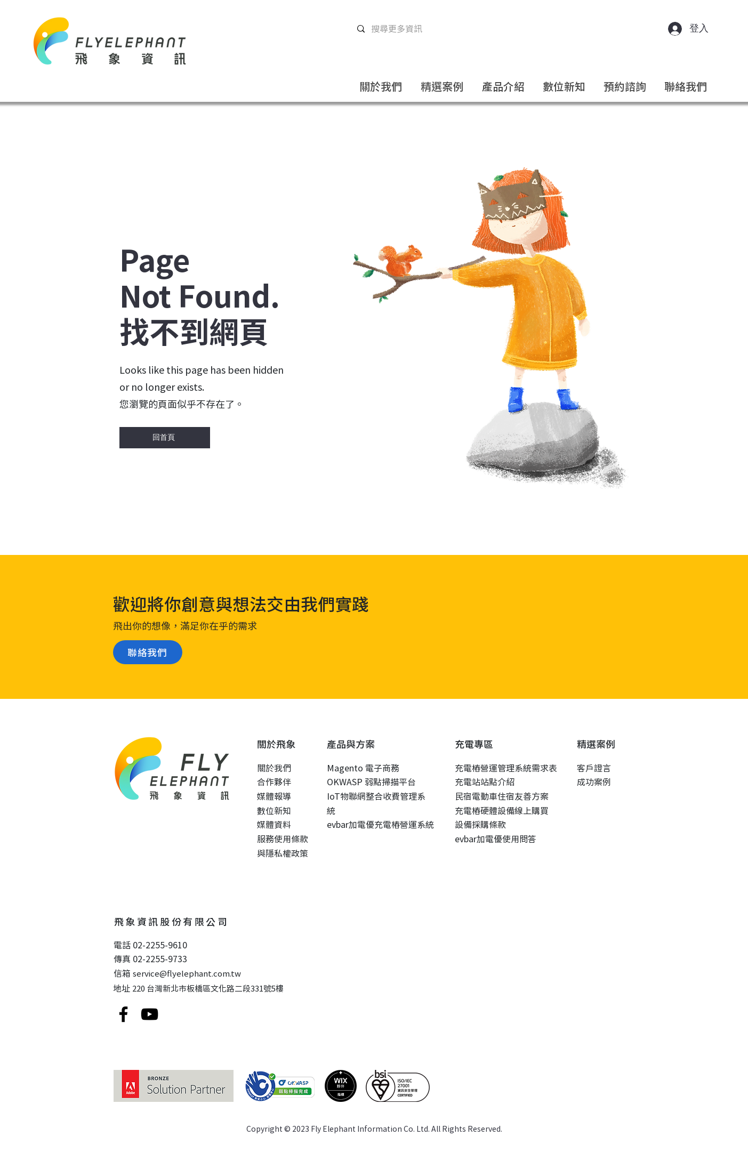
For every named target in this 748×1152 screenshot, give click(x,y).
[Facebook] (123, 1014)
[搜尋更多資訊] (430, 29)
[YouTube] (149, 1014)
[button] (380, 85)
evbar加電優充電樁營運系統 (380, 824)
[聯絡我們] (147, 652)
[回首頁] (164, 437)
